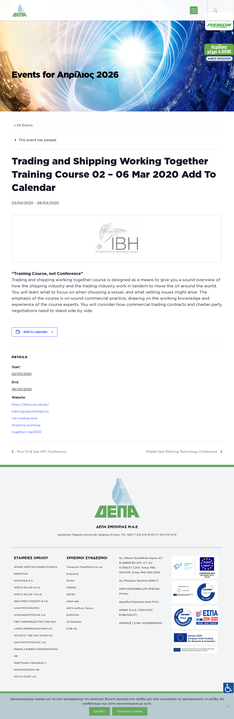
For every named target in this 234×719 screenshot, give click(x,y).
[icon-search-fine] (215, 10)
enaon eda (72, 601)
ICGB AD (71, 628)
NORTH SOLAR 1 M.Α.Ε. (28, 594)
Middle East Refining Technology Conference (182, 451)
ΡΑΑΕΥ (70, 580)
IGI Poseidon (73, 621)
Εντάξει (99, 711)
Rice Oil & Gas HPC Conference (41, 451)
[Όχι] (228, 706)
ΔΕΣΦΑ (70, 594)
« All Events (23, 125)
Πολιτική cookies (130, 711)
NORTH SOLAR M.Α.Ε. (27, 587)
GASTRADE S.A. (23, 580)
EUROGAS (72, 614)
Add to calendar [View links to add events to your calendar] (35, 332)
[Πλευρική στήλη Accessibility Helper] (228, 687)
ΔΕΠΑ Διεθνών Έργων (80, 608)
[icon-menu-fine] (194, 10)
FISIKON (71, 587)
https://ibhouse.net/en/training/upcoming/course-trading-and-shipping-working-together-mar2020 (30, 418)
